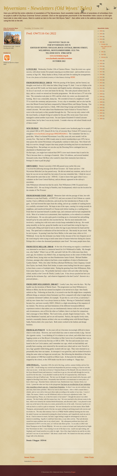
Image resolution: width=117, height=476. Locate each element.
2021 (101, 60)
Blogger (73, 472)
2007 (101, 99)
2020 (101, 63)
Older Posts (89, 457)
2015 (101, 77)
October (103, 44)
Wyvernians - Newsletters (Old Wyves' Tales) (47, 8)
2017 (101, 71)
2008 (101, 96)
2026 (101, 31)
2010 (101, 91)
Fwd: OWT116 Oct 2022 (41, 33)
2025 (101, 33)
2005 (101, 104)
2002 (101, 113)
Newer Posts (29, 457)
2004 (101, 107)
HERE (72, 77)
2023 (101, 39)
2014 (101, 80)
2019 (101, 66)
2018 (101, 69)
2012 (101, 85)
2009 (101, 94)
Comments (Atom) (37, 461)
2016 (101, 74)
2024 (101, 36)
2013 (101, 82)
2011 (101, 88)
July (102, 51)
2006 (101, 102)
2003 (101, 110)
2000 (101, 118)
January (103, 57)
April (102, 54)
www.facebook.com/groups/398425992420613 (51, 134)
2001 (101, 116)
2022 (101, 42)
